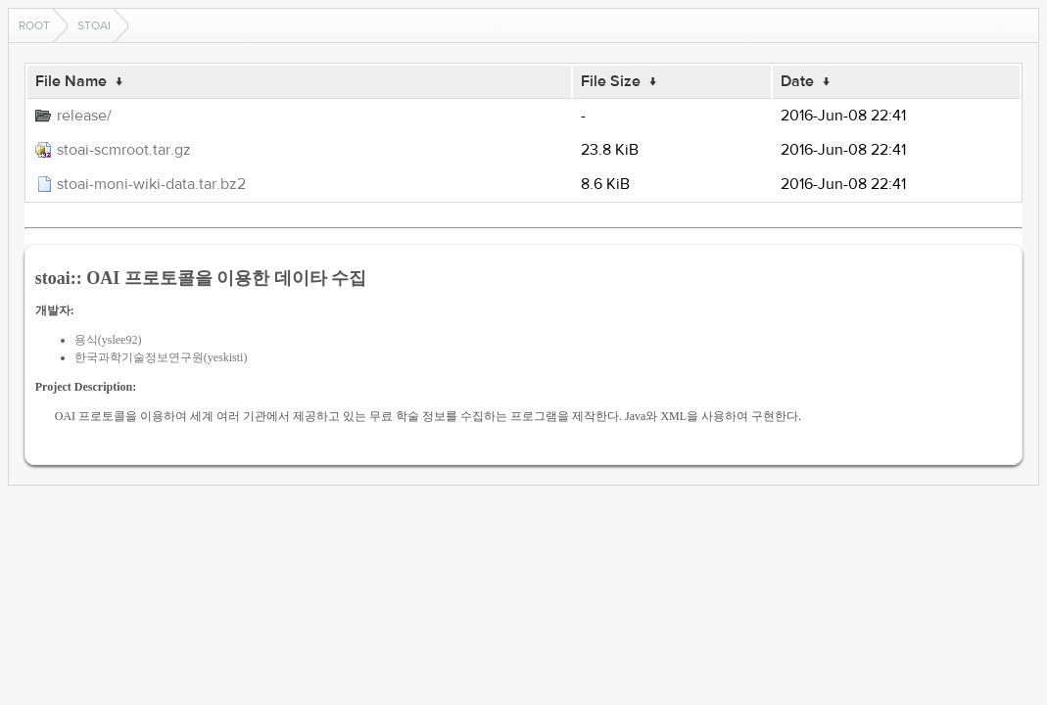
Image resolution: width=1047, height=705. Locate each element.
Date (797, 81)
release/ (84, 115)
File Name (71, 81)
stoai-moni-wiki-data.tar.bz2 (151, 184)
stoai (94, 25)
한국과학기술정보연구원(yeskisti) (161, 357)
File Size (611, 81)
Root (34, 25)
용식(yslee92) (108, 340)
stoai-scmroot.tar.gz (124, 150)
